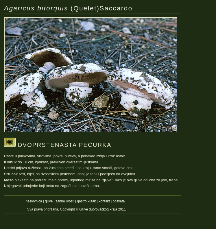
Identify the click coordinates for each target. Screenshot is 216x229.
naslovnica (34, 201)
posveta (119, 201)
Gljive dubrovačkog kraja (98, 209)
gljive (49, 201)
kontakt (104, 201)
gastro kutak (86, 201)
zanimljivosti (65, 201)
